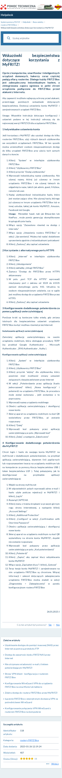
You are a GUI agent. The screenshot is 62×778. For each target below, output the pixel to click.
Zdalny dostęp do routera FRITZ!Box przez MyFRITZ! (31, 692)
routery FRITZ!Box (29, 740)
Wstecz (52, 763)
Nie (58, 624)
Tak (50, 624)
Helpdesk (7, 15)
